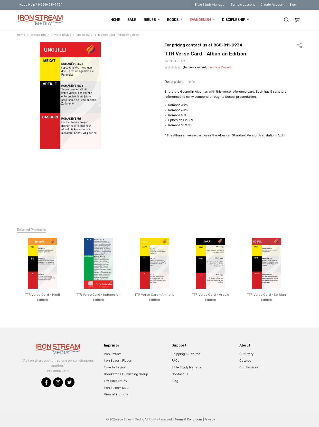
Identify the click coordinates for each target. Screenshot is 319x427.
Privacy (210, 419)
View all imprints (116, 394)
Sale (131, 20)
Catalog (245, 360)
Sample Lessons (243, 4)
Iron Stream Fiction (118, 360)
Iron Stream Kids (116, 388)
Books (174, 20)
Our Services (248, 367)
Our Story (246, 354)
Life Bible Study (115, 381)
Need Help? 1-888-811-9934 (40, 4)
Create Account (272, 4)
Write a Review (221, 67)
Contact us (180, 374)
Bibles (152, 20)
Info (191, 82)
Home (115, 20)
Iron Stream (113, 354)
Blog (175, 381)
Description (174, 82)
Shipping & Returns (186, 354)
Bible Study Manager (210, 4)
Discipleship (235, 20)
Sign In (295, 4)
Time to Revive (115, 367)
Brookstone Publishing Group (126, 374)
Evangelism (202, 20)
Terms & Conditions (188, 419)
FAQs (175, 360)
